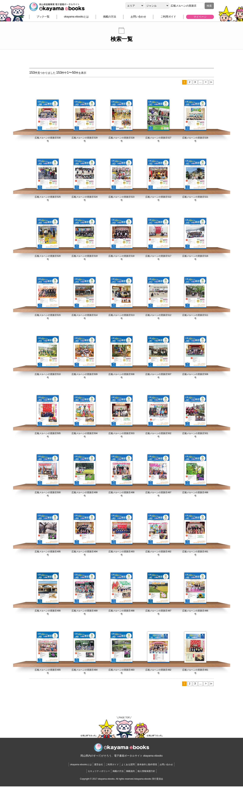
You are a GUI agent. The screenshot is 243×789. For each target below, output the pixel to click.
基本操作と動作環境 (155, 766)
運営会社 (90, 766)
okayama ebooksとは (76, 17)
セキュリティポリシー (91, 773)
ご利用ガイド (168, 17)
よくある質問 (130, 766)
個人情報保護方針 (154, 773)
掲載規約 (133, 773)
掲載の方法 (109, 17)
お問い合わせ (138, 17)
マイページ (200, 17)
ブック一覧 (43, 17)
